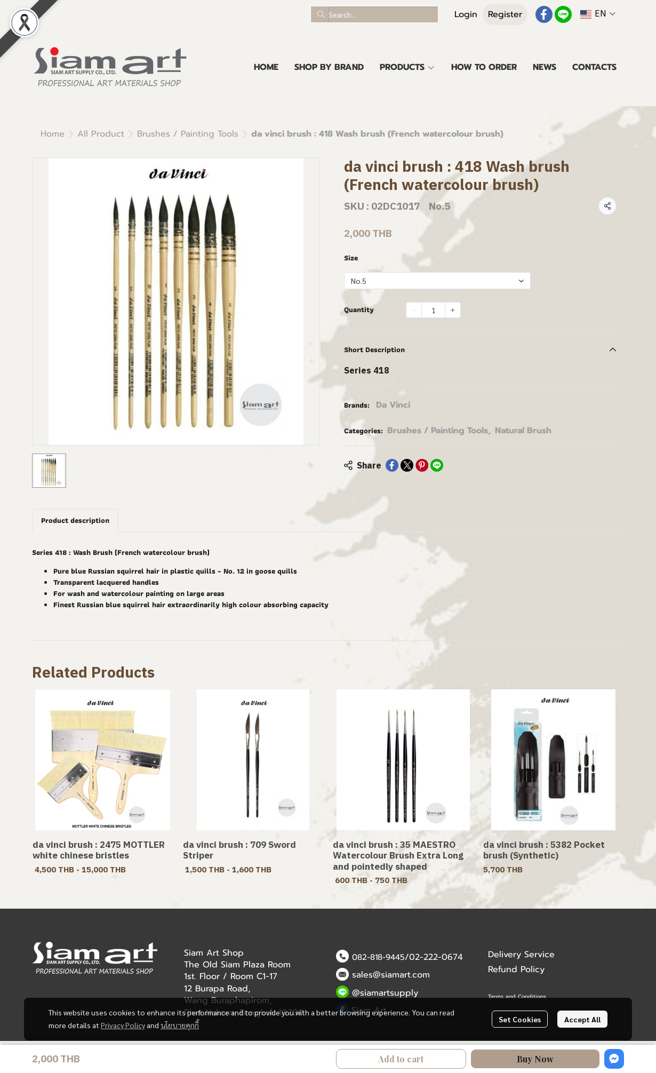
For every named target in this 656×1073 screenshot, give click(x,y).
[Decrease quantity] (413, 310)
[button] (374, 14)
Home (53, 134)
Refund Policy (516, 969)
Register (505, 14)
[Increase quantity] (452, 310)
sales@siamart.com (391, 974)
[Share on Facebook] (392, 465)
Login (465, 14)
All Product (100, 134)
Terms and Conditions (517, 996)
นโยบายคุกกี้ (180, 1025)
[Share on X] (407, 465)
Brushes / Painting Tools (187, 134)
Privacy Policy (123, 1025)
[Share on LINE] (436, 465)
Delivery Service (521, 954)
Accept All (582, 1019)
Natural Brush (523, 430)
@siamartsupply (385, 993)
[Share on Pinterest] (421, 465)
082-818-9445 (378, 957)
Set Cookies (520, 1019)
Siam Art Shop (214, 953)
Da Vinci (393, 405)
